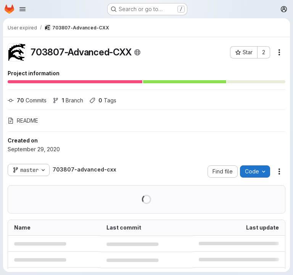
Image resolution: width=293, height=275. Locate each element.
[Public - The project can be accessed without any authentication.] (137, 52)
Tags (102, 100)
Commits (27, 100)
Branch (68, 100)
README (23, 120)
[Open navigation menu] (22, 9)
